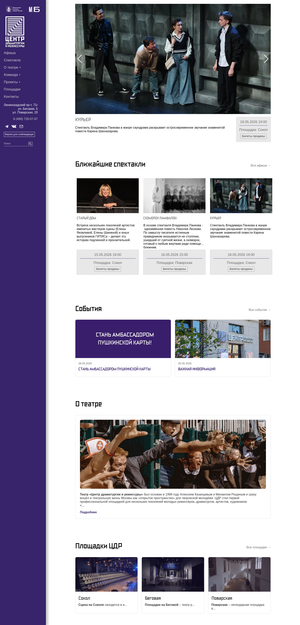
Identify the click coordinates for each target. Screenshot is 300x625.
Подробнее (88, 512)
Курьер (83, 119)
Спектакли (12, 60)
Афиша (10, 53)
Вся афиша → (261, 165)
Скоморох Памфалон (160, 218)
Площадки (12, 89)
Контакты (11, 97)
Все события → (260, 309)
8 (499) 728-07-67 (25, 119)
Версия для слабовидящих (19, 134)
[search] (30, 144)
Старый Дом (86, 218)
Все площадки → (258, 547)
